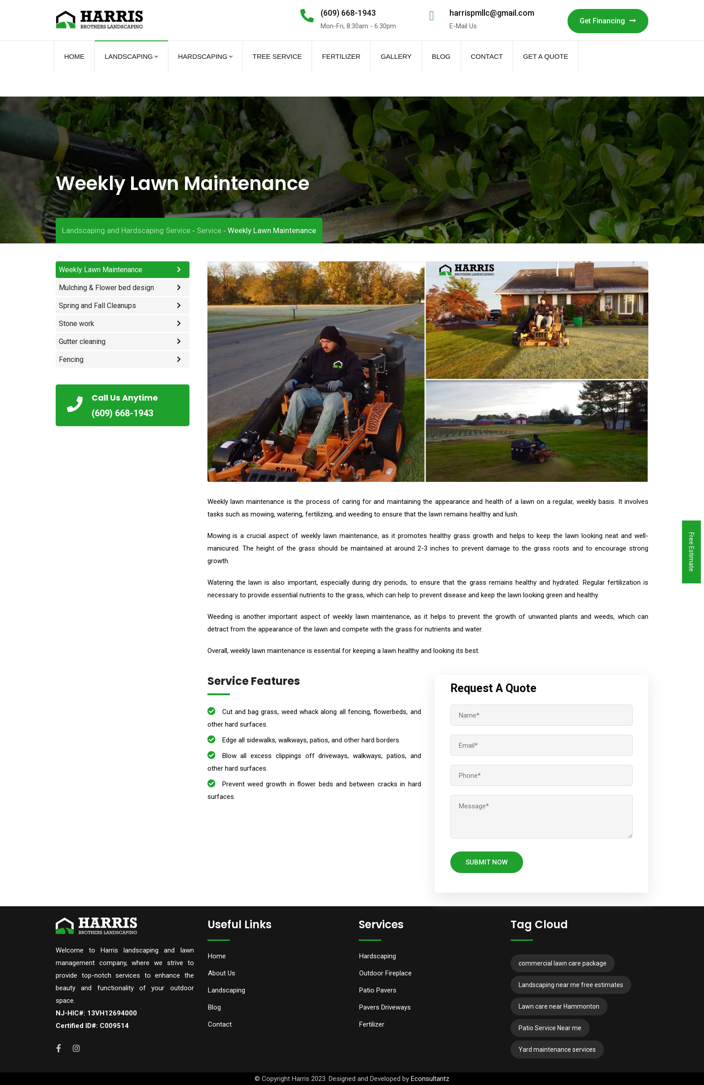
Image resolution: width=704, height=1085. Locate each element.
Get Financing (608, 21)
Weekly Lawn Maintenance (100, 269)
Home (74, 56)
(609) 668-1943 (348, 13)
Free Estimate (691, 552)
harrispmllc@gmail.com (491, 13)
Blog (441, 56)
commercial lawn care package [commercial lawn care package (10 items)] (563, 963)
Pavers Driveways (385, 1007)
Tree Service (277, 56)
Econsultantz (430, 1079)
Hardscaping (203, 56)
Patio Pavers (377, 990)
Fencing (71, 359)
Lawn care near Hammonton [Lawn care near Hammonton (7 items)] (559, 1006)
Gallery (396, 56)
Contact (487, 56)
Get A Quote (545, 56)
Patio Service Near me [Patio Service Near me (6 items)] (550, 1028)
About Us (221, 973)
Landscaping (129, 56)
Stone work (76, 323)
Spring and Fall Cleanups (97, 305)
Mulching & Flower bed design (106, 287)
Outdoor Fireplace (385, 973)
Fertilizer (341, 56)
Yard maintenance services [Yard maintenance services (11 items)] (557, 1049)
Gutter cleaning (82, 341)
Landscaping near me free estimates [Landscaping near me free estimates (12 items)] (571, 984)
